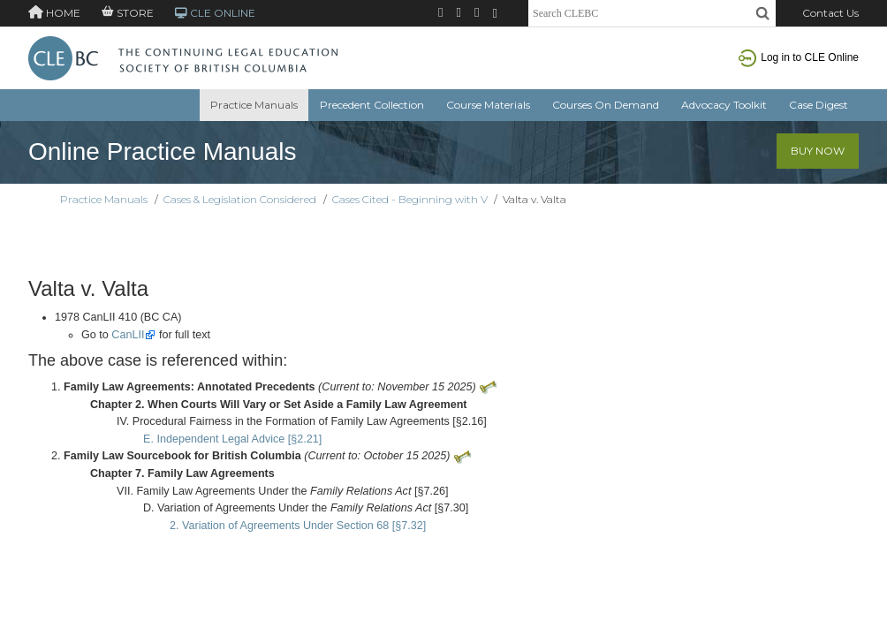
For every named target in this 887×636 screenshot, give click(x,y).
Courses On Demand (605, 104)
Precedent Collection (372, 104)
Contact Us (830, 12)
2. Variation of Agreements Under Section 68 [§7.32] (298, 525)
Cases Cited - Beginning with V (410, 199)
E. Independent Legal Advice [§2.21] (232, 439)
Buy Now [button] (818, 150)
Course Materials (488, 104)
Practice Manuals (254, 104)
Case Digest (818, 104)
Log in (799, 57)
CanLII (127, 335)
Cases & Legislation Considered (239, 199)
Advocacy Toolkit (724, 104)
